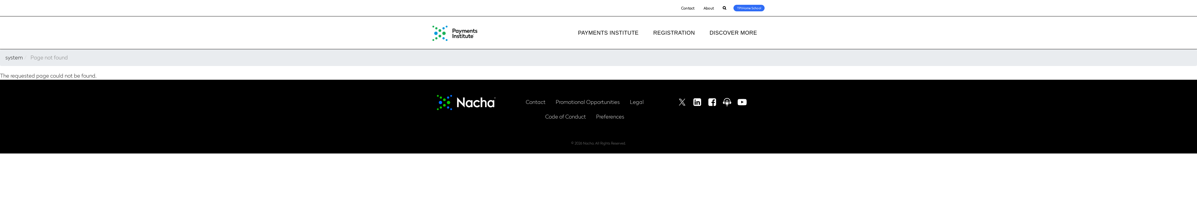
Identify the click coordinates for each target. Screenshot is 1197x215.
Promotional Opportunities (588, 101)
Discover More (733, 33)
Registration (674, 33)
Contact (688, 8)
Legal (637, 101)
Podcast (727, 102)
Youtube (742, 102)
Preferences (610, 116)
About (709, 8)
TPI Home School (749, 8)
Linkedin (697, 102)
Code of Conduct (565, 116)
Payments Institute (608, 33)
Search (724, 8)
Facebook (712, 102)
